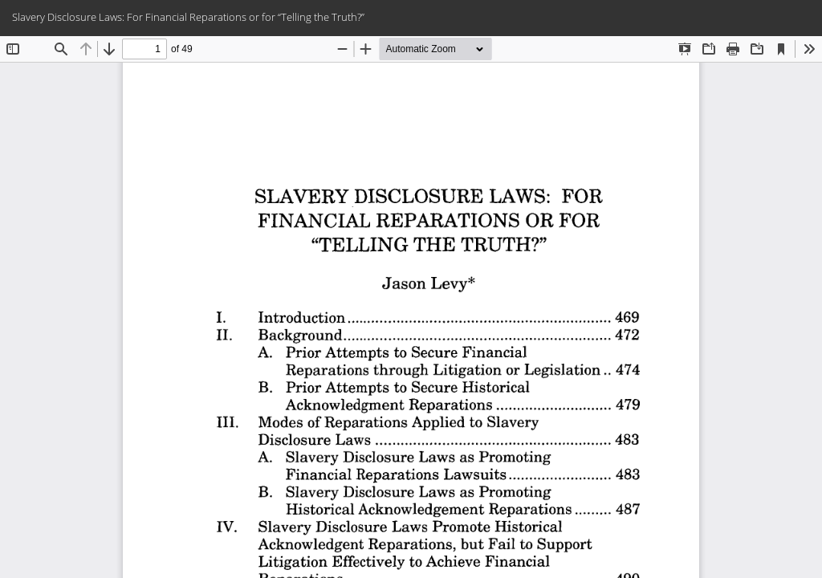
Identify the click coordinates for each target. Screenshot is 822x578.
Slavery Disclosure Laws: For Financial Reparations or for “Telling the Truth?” (188, 17)
